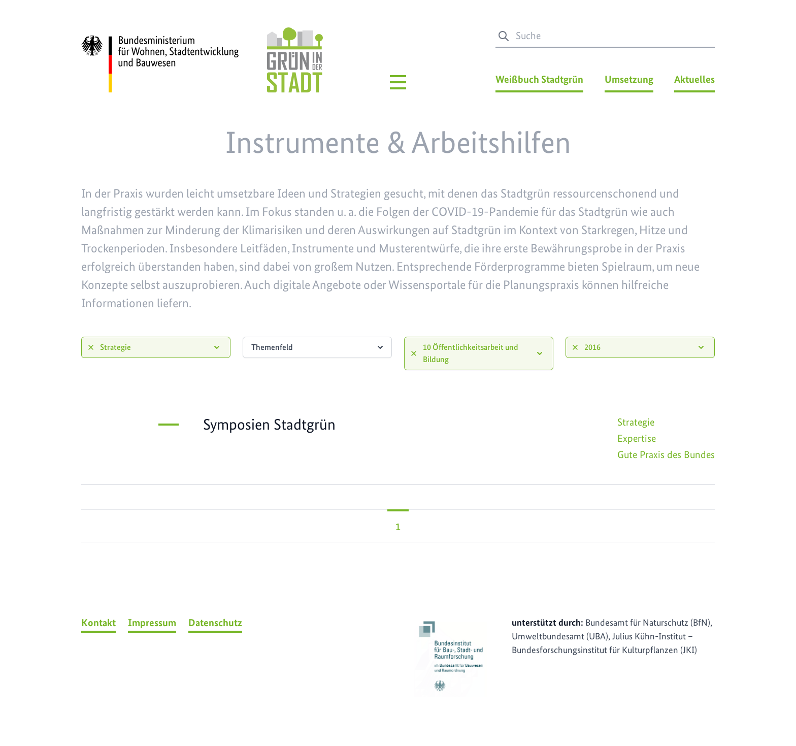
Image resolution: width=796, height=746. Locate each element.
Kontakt (98, 623)
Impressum (152, 623)
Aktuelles (694, 79)
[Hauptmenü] (398, 82)
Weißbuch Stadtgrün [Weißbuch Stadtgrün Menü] (539, 79)
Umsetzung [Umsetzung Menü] (629, 79)
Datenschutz (215, 623)
